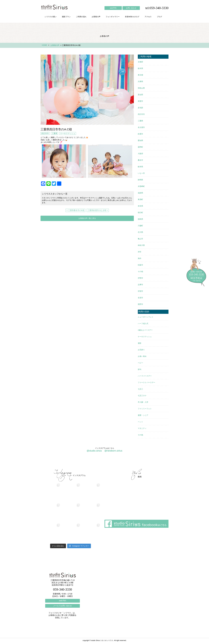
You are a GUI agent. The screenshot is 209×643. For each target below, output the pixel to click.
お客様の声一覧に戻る (87, 218)
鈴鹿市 (140, 134)
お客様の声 (96, 17)
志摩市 (140, 285)
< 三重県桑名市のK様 (75, 210)
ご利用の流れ (81, 17)
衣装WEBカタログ (132, 17)
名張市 (140, 298)
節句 (139, 369)
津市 (139, 252)
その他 (140, 271)
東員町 (140, 199)
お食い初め (142, 356)
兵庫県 (140, 81)
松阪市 (140, 265)
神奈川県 (141, 245)
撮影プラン (66, 17)
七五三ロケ (142, 396)
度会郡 (140, 95)
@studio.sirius (94, 450)
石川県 (140, 232)
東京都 (140, 75)
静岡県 (140, 180)
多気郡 (140, 108)
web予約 (113, 8)
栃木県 (140, 68)
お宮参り (141, 350)
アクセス (148, 17)
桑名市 (140, 160)
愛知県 (140, 140)
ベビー (140, 363)
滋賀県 (140, 193)
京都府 (140, 62)
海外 (139, 258)
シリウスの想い (51, 17)
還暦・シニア (143, 415)
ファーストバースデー (146, 382)
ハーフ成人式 (143, 324)
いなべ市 (141, 173)
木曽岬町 (141, 186)
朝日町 (140, 213)
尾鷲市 (140, 101)
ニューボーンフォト (145, 317)
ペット (140, 422)
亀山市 (140, 239)
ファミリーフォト (145, 409)
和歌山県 (141, 88)
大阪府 (140, 154)
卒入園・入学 (143, 402)
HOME (44, 45)
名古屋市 (141, 127)
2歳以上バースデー (145, 330)
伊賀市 (140, 291)
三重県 (54, 133)
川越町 (140, 226)
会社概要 (124, 462)
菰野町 (140, 147)
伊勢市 (140, 278)
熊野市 (140, 304)
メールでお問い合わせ (62, 606)
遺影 (139, 343)
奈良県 (140, 206)
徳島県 (140, 219)
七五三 (140, 389)
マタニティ (142, 428)
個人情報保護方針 (157, 462)
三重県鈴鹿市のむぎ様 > (98, 210)
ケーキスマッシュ (67, 133)
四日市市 (45, 133)
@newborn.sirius (113, 450)
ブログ (159, 17)
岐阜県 (140, 167)
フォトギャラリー (113, 17)
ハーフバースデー (145, 376)
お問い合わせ (131, 8)
